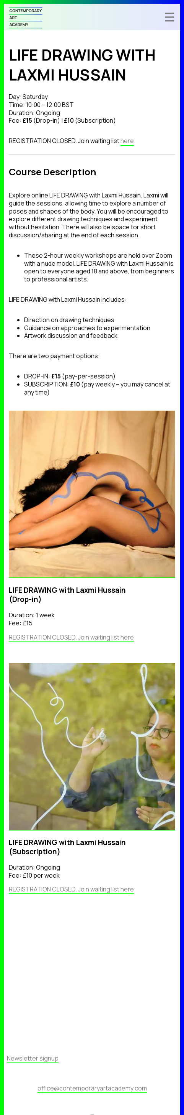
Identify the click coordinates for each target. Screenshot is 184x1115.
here (127, 140)
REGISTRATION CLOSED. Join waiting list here (71, 637)
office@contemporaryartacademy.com (92, 1088)
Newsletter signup (33, 1058)
